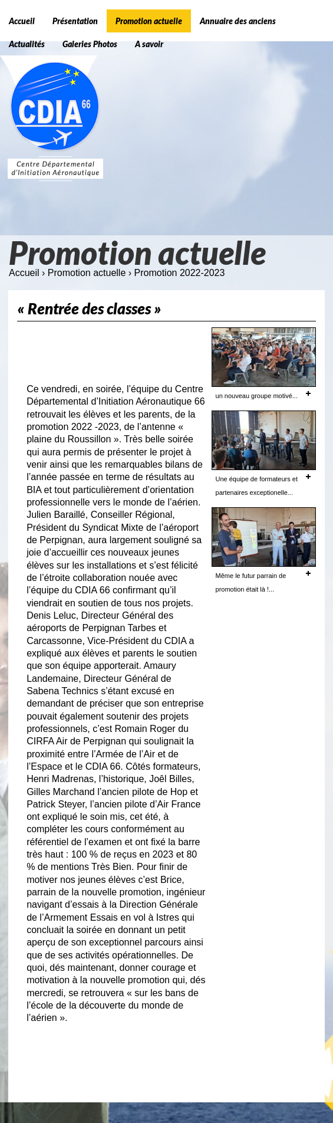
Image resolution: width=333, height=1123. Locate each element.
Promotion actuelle (87, 273)
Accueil (24, 273)
